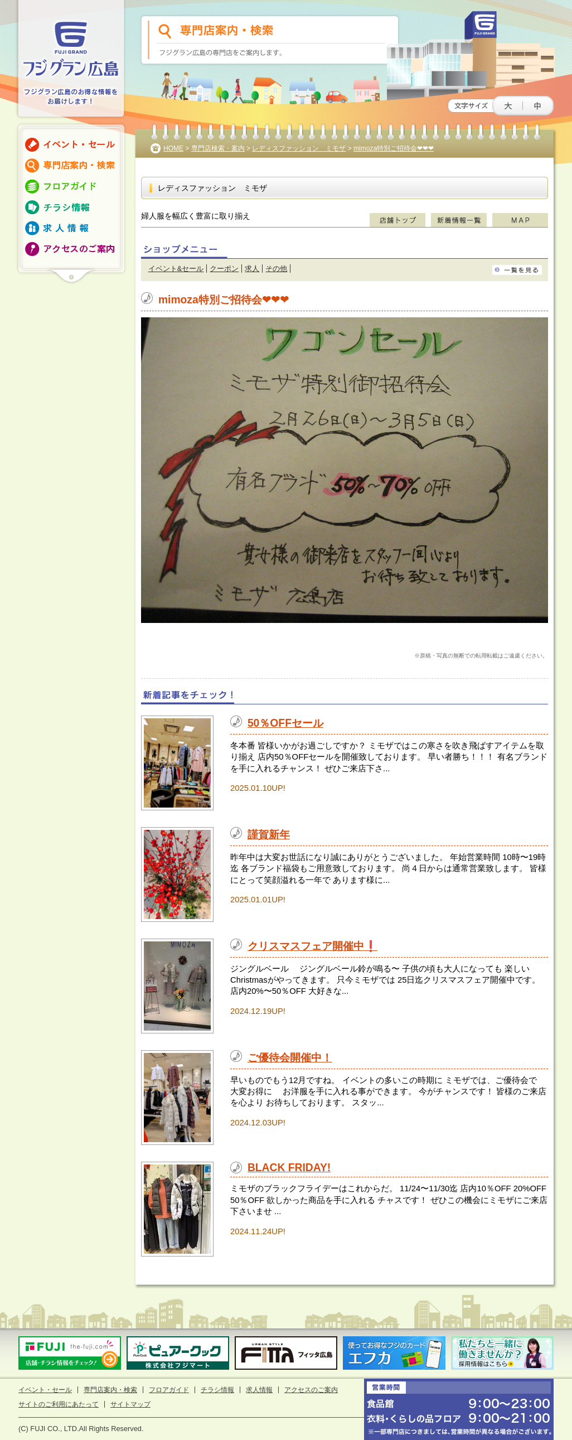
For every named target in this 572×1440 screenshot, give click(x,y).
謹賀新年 (269, 834)
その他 (276, 268)
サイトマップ (130, 1404)
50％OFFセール (285, 723)
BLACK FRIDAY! (289, 1167)
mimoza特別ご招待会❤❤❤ (393, 148)
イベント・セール (45, 1390)
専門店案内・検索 (110, 1390)
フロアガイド (169, 1390)
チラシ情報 (217, 1390)
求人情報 (259, 1390)
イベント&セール (176, 268)
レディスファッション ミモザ (299, 148)
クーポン (224, 268)
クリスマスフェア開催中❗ (312, 946)
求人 (252, 268)
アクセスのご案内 (311, 1390)
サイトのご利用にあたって (58, 1404)
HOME (173, 148)
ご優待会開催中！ (290, 1058)
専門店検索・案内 (218, 148)
